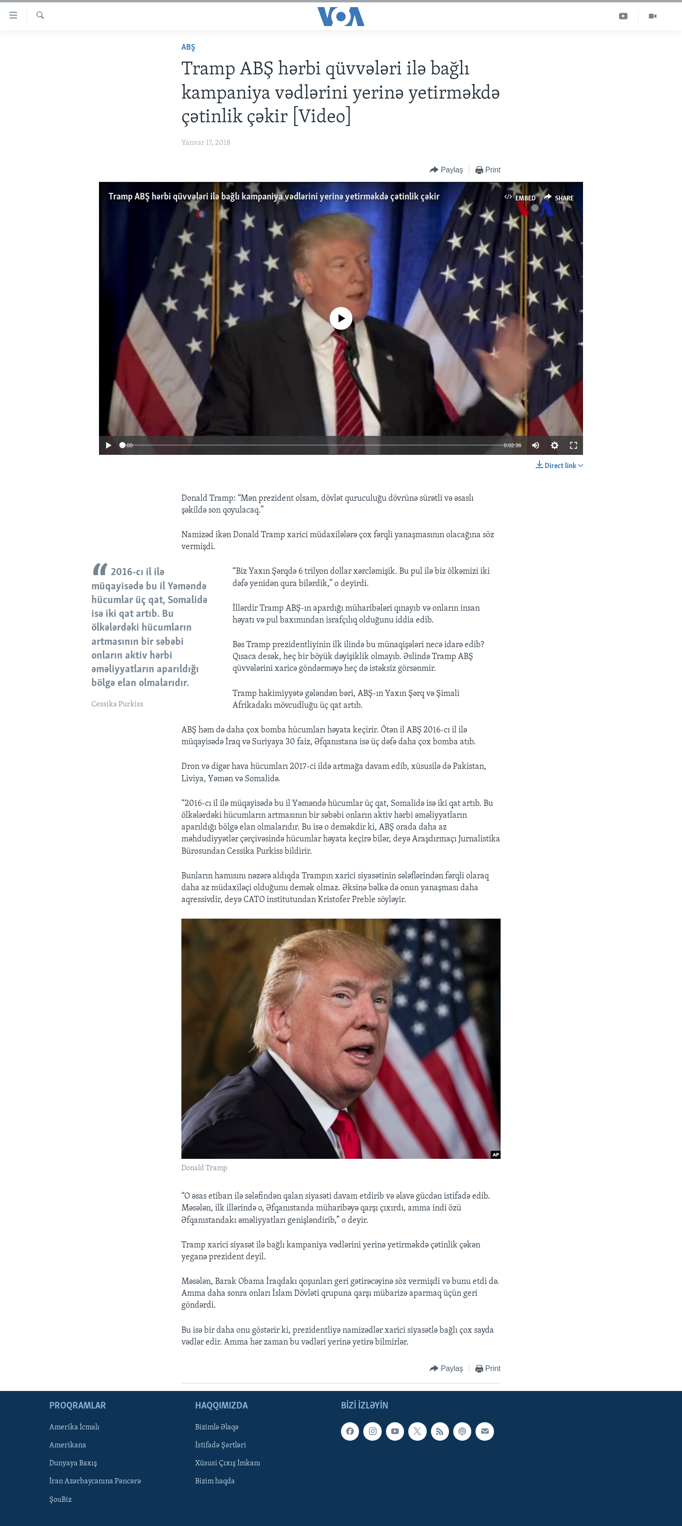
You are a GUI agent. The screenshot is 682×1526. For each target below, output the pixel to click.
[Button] (446, 170)
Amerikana (67, 1446)
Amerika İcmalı (74, 1427)
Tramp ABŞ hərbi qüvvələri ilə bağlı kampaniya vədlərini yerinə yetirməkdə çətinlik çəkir (274, 197)
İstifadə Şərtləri (220, 1446)
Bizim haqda (215, 1482)
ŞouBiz (60, 1500)
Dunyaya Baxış (73, 1464)
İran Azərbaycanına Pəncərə (95, 1482)
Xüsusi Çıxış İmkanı (227, 1464)
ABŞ (188, 47)
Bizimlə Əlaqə (217, 1427)
